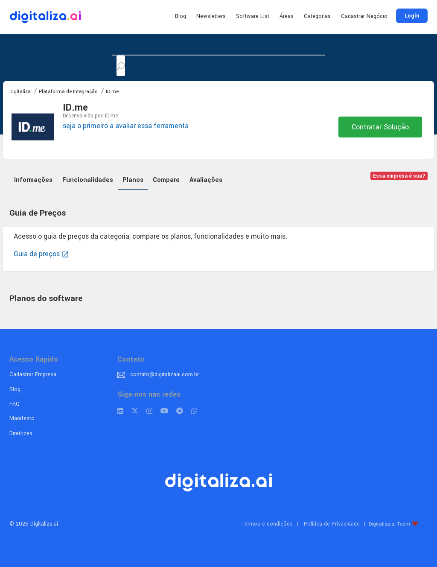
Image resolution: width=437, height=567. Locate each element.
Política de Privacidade (332, 524)
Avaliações (205, 179)
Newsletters (211, 16)
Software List (252, 16)
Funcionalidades (87, 179)
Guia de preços (41, 254)
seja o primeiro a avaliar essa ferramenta (126, 126)
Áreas (287, 16)
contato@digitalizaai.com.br (164, 374)
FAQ (14, 404)
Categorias (317, 16)
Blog (180, 16)
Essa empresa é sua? (399, 176)
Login (412, 16)
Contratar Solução (380, 127)
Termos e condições (267, 524)
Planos (132, 179)
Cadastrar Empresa (32, 374)
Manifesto (22, 418)
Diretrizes (20, 433)
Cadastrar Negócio (364, 16)
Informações (33, 179)
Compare (166, 179)
